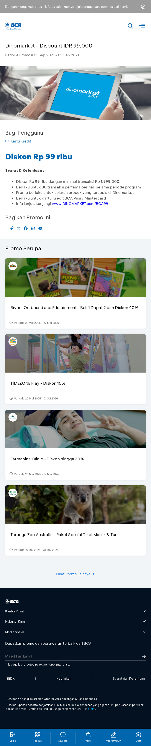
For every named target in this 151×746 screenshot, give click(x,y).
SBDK (10, 678)
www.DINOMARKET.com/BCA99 (80, 203)
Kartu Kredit (18, 141)
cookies (107, 7)
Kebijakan (63, 678)
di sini (91, 708)
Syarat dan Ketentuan (129, 678)
